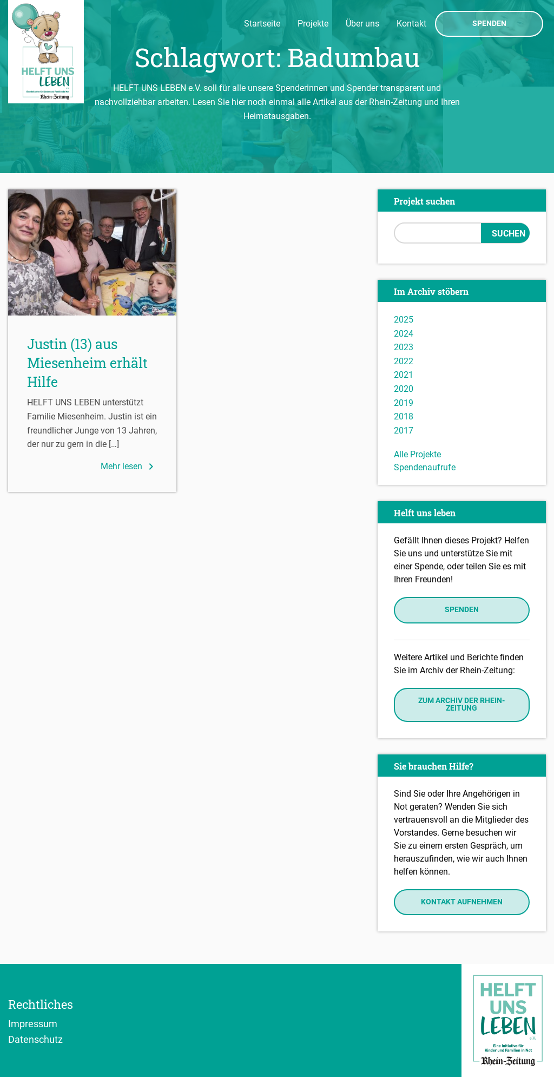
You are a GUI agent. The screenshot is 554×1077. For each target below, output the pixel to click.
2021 (403, 375)
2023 (403, 347)
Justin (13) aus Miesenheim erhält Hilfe (87, 363)
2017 (403, 430)
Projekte (313, 23)
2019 (403, 403)
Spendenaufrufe (425, 467)
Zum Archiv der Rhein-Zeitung (461, 704)
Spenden (489, 24)
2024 (403, 334)
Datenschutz (35, 1039)
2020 (403, 389)
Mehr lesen (129, 466)
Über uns (362, 23)
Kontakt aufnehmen (462, 902)
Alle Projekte (417, 454)
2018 (403, 416)
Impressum (32, 1023)
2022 (403, 361)
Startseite (262, 23)
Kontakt (411, 23)
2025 (403, 319)
